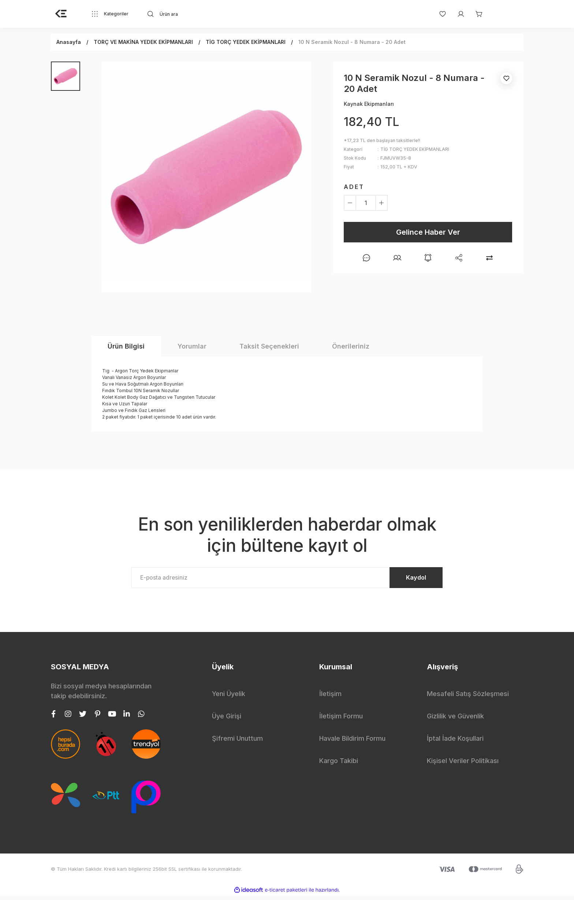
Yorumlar (192, 346)
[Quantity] (365, 203)
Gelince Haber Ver (428, 232)
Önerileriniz (350, 346)
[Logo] (61, 14)
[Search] (212, 14)
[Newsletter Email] (287, 580)
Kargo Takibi (338, 765)
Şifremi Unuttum (237, 743)
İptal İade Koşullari (455, 743)
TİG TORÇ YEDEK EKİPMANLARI (414, 149)
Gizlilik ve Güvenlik (455, 721)
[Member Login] (457, 14)
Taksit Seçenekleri (269, 346)
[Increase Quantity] (381, 203)
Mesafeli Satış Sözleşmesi (468, 698)
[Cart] (475, 14)
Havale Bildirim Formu (352, 743)
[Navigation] (109, 14)
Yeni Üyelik (228, 698)
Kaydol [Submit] (408, 580)
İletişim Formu (341, 721)
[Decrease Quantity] (349, 203)
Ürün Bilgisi (126, 346)
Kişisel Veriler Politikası (463, 765)
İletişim (330, 698)
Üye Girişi (226, 721)
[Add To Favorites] (506, 78)
